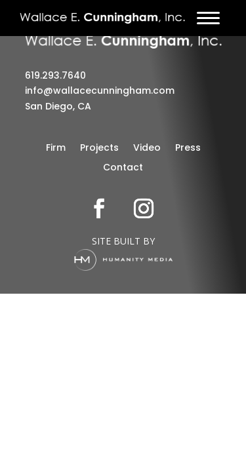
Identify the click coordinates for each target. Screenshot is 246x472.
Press (188, 148)
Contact (123, 168)
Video (147, 148)
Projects (99, 148)
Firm (56, 148)
